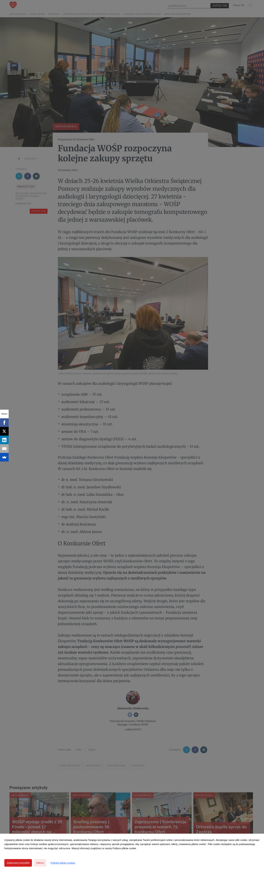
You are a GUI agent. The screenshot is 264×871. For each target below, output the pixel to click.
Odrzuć (40, 862)
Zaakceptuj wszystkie (18, 862)
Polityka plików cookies (62, 862)
